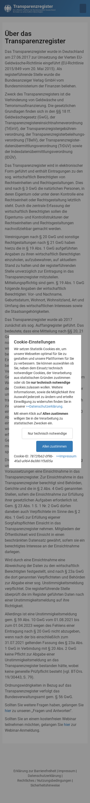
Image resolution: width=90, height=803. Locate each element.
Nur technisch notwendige (47, 433)
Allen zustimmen (54, 446)
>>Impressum (66, 456)
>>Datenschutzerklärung (44, 406)
